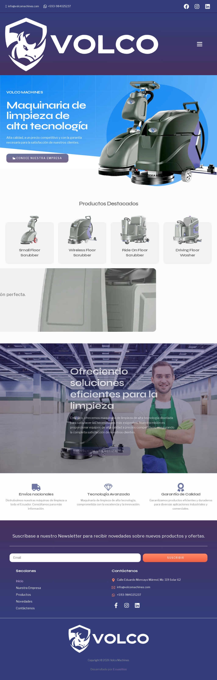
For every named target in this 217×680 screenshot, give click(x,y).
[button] (199, 44)
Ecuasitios (120, 669)
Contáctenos (25, 608)
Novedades (24, 601)
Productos (23, 594)
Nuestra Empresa (28, 588)
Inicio (19, 581)
